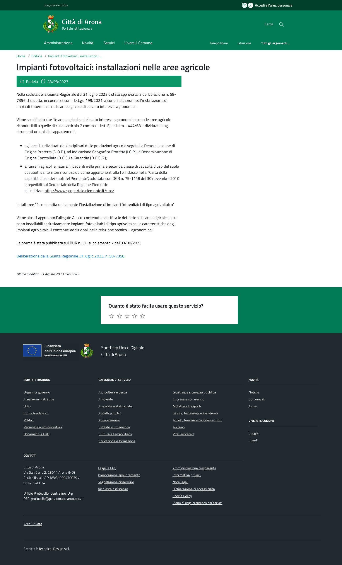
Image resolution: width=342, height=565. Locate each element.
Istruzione (244, 43)
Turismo (179, 427)
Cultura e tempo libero (115, 434)
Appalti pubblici (110, 413)
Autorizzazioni (109, 420)
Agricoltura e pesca (113, 392)
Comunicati (257, 399)
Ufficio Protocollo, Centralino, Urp (48, 493)
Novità (88, 43)
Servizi (109, 43)
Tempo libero (219, 43)
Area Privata (33, 523)
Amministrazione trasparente (194, 468)
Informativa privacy (187, 475)
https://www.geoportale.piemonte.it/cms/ (79, 191)
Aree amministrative (39, 399)
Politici (29, 420)
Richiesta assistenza (113, 489)
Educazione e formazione (117, 441)
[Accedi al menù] (22, 23)
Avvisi (253, 406)
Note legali (180, 482)
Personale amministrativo (43, 427)
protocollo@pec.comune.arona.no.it (57, 498)
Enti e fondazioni (36, 413)
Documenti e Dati (36, 434)
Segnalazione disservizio (116, 482)
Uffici (27, 406)
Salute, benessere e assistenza (195, 413)
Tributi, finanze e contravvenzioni (197, 420)
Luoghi (254, 433)
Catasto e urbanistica (114, 427)
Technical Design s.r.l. (54, 548)
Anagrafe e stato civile (115, 406)
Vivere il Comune (138, 43)
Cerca (269, 24)
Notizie (254, 392)
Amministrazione (58, 43)
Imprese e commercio (188, 399)
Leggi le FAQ (107, 468)
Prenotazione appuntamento (119, 475)
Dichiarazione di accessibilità (194, 489)
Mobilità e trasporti (187, 406)
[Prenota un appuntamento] (245, 5)
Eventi (253, 440)
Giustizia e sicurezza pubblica (194, 392)
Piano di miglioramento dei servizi (197, 502)
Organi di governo (37, 392)
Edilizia (32, 82)
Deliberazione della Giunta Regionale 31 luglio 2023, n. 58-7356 (70, 256)
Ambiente (106, 399)
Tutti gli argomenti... (275, 43)
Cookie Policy (182, 496)
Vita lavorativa (183, 434)
